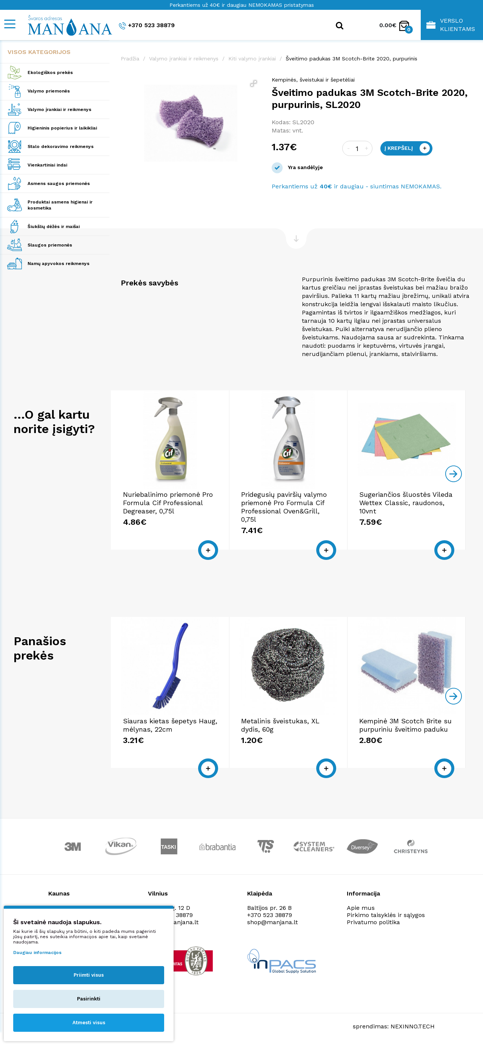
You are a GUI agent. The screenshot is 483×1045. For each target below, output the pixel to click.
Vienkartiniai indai (47, 165)
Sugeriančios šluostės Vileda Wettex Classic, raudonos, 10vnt (405, 502)
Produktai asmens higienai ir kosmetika (60, 205)
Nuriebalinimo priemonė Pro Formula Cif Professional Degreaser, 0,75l (168, 502)
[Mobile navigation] (9, 24)
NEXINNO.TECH (413, 1026)
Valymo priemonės (49, 91)
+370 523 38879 (147, 25)
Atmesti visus (88, 1022)
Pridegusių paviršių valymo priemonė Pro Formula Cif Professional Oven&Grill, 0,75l (284, 506)
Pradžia (130, 58)
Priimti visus (89, 975)
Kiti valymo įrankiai (252, 58)
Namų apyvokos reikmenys (58, 263)
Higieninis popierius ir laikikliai (62, 128)
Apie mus (361, 907)
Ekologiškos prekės (50, 72)
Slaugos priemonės (50, 245)
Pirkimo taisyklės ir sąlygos (386, 915)
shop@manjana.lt (272, 922)
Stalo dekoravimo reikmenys (61, 146)
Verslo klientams (450, 24)
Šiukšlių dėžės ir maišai (54, 226)
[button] (254, 83)
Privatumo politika (373, 922)
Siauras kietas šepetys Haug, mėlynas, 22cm (170, 725)
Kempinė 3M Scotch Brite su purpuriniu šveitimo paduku (405, 725)
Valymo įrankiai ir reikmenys (59, 109)
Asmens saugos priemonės (59, 183)
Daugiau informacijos (37, 952)
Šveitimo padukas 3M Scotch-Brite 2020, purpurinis (351, 58)
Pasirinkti (88, 999)
